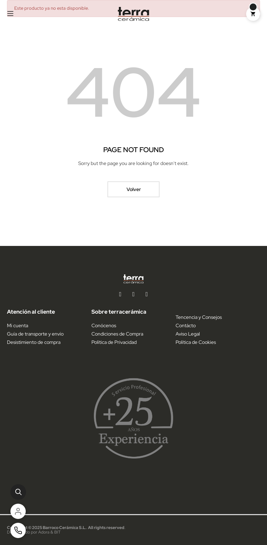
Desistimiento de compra (33, 342)
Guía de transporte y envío (35, 334)
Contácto (186, 325)
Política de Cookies (196, 342)
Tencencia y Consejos (199, 317)
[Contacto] (18, 530)
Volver (134, 189)
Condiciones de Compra (117, 334)
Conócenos (103, 325)
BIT (57, 532)
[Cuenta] (18, 511)
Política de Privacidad (114, 342)
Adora (43, 532)
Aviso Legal (188, 334)
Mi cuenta (17, 325)
